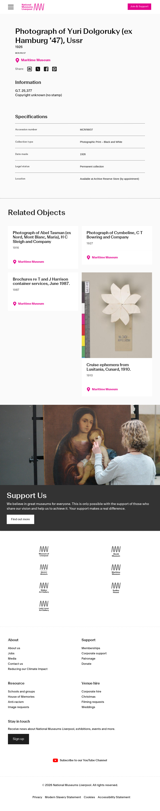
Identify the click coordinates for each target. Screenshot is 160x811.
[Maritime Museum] (116, 570)
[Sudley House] (116, 588)
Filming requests (93, 702)
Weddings (88, 707)
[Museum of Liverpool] (44, 551)
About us (14, 648)
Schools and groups (21, 691)
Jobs (11, 653)
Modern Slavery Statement (63, 797)
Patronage (88, 658)
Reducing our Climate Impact (28, 669)
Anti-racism (16, 702)
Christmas (89, 697)
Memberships (91, 648)
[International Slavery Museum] (44, 570)
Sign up (18, 739)
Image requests (18, 707)
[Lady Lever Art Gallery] (44, 606)
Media (12, 658)
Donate (86, 663)
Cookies (89, 797)
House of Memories (21, 697)
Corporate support (94, 653)
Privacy (37, 797)
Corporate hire (91, 691)
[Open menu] (11, 7)
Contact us (15, 663)
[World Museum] (116, 551)
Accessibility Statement (114, 797)
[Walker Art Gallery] (44, 588)
